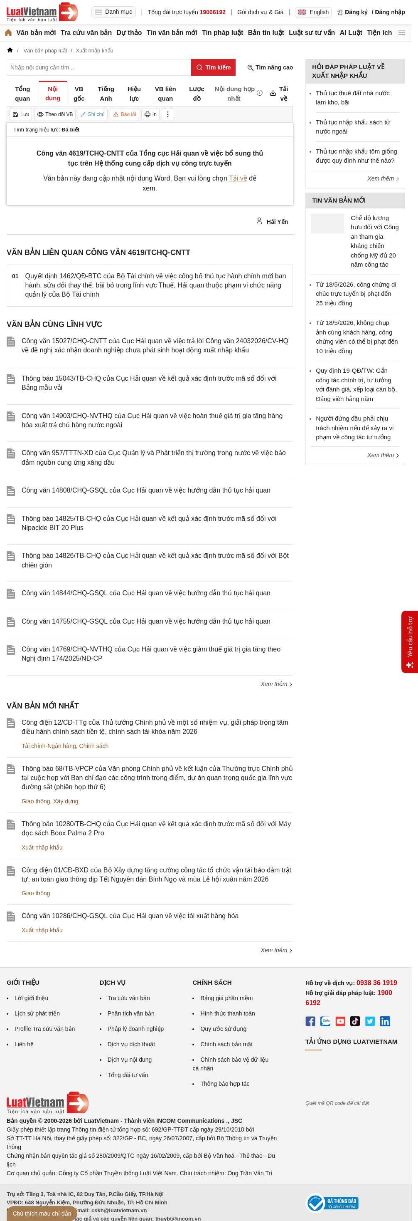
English (313, 12)
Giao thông (36, 801)
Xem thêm (277, 684)
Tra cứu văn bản (86, 32)
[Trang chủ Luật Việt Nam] (42, 12)
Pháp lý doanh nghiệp (136, 1028)
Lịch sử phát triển (37, 1013)
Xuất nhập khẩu (42, 847)
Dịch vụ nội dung (130, 1059)
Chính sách (94, 746)
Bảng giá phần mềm (226, 998)
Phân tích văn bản (131, 1013)
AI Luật (351, 32)
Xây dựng (65, 801)
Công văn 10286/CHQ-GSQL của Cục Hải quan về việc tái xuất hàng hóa (130, 915)
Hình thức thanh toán (227, 1013)
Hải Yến (272, 221)
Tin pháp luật (222, 32)
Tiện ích (379, 32)
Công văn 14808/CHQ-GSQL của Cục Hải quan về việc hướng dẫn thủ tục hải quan (146, 490)
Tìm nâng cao (270, 67)
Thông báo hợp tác (224, 1083)
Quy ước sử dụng (223, 1028)
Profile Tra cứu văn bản (45, 1028)
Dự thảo (129, 32)
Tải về (238, 178)
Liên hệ (24, 1044)
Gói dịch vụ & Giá (260, 12)
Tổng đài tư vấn (128, 1075)
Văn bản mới (36, 32)
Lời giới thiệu (31, 998)
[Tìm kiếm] (213, 67)
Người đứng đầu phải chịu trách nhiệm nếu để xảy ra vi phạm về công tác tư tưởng (354, 428)
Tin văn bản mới (172, 32)
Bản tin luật (266, 32)
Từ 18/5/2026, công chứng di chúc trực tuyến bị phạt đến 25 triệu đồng (356, 294)
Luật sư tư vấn (312, 32)
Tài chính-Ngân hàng (49, 746)
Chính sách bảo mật (226, 1044)
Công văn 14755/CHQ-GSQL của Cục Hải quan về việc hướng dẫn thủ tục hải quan (146, 621)
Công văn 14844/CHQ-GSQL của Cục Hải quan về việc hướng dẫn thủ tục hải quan (146, 593)
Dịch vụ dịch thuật (131, 1044)
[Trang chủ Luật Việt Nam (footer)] (48, 1112)
